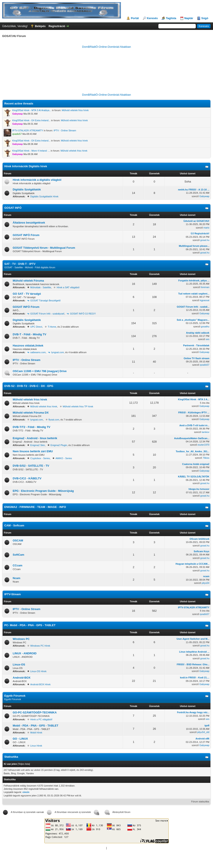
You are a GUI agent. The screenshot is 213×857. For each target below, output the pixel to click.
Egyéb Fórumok (14, 695)
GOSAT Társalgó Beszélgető (45, 300)
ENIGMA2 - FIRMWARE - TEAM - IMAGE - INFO (35, 507)
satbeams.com (38, 352)
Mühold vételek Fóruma (28, 280)
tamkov (205, 432)
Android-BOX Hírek (40, 684)
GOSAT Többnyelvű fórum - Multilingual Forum (44, 247)
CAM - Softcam (14, 525)
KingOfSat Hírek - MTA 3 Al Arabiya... (31, 110)
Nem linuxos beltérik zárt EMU (33, 451)
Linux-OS (19, 664)
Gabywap (204, 196)
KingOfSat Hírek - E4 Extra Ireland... (31, 120)
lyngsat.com (57, 352)
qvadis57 (204, 364)
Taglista (171, 18)
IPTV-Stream (12, 594)
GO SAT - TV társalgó (27, 293)
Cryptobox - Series (40, 458)
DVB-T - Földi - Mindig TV (29, 334)
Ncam (16, 578)
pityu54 (205, 583)
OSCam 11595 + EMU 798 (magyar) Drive (39, 371)
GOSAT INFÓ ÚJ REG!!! (83, 313)
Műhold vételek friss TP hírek (78, 406)
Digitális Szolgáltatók (27, 189)
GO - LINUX (20, 738)
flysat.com (54, 419)
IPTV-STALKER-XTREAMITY (27, 130)
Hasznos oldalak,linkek (28, 345)
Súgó (204, 18)
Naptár (188, 18)
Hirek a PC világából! (41, 719)
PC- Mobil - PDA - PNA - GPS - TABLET (30, 625)
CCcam (17, 565)
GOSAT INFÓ (13, 207)
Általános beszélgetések (29, 222)
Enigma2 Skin (37, 445)
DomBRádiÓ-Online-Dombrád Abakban (106, 46)
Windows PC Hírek (40, 645)
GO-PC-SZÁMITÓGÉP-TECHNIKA (35, 712)
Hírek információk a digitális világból (37, 179)
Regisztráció (57, 26)
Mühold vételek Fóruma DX (31, 412)
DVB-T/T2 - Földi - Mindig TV (31, 427)
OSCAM (18, 540)
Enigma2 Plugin (59, 445)
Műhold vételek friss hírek (75, 110)
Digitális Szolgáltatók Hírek (44, 196)
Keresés (152, 18)
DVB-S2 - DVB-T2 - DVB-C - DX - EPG (28, 386)
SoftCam (18, 554)
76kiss (206, 458)
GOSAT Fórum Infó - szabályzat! (47, 313)
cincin (25, 792)
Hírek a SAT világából (68, 287)
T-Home (52, 326)
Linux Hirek (36, 745)
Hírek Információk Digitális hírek (25, 166)
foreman (205, 287)
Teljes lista (23, 764)
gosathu (205, 326)
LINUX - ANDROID (25, 653)
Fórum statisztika (200, 801)
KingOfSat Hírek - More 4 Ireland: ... (31, 150)
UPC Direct (36, 326)
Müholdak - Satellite (40, 287)
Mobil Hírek (36, 732)
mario (206, 227)
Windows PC (21, 639)
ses (207, 339)
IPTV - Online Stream (65, 130)
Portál (135, 18)
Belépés (40, 26)
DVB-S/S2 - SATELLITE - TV (31, 465)
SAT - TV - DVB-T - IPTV (20, 263)
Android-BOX (21, 677)
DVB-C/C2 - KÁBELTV (27, 478)
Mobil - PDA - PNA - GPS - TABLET (35, 725)
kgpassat (204, 300)
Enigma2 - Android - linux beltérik (35, 438)
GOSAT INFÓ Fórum (26, 235)
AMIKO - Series (64, 458)
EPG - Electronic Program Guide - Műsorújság (43, 490)
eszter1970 (203, 444)
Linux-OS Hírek (38, 671)
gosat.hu (204, 240)
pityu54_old (203, 732)
